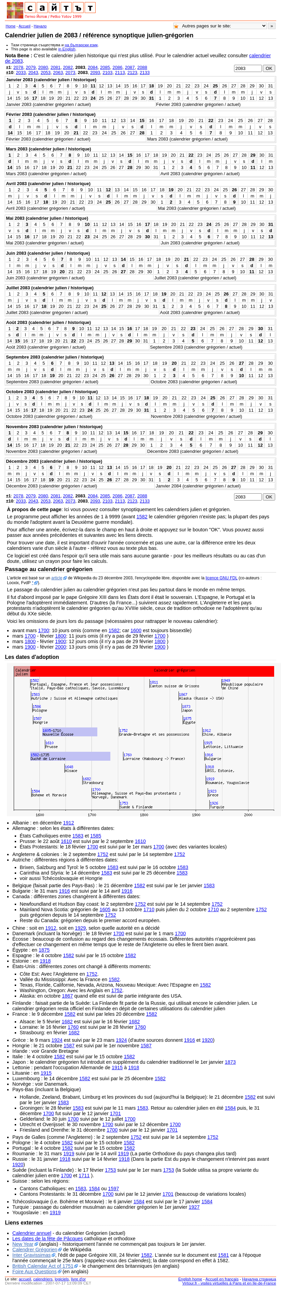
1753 (110, 1170)
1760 (73, 1027)
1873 (230, 1062)
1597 (113, 1188)
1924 (56, 1040)
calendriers (42, 1279)
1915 (117, 1067)
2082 (68, 67)
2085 (105, 67)
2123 (132, 72)
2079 (31, 67)
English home (190, 1279)
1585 (95, 836)
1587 (69, 1045)
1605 (104, 909)
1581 (223, 1255)
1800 (60, 636)
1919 (68, 1153)
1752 (102, 854)
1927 (194, 1207)
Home (10, 26)
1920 (207, 1040)
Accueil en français (222, 1279)
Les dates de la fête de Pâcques (47, 1238)
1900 (60, 641)
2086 (117, 67)
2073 (70, 72)
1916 (64, 891)
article (56, 578)
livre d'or (78, 1279)
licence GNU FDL (221, 578)
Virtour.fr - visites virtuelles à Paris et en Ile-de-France (229, 1283)
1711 (84, 1175)
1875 (44, 950)
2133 (145, 72)
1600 (136, 630)
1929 (80, 928)
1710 (148, 909)
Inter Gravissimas (31, 1255)
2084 (93, 67)
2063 (58, 72)
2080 (43, 67)
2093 (95, 72)
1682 (67, 1021)
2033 (21, 72)
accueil (25, 1279)
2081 (55, 67)
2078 (18, 67)
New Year (23, 1244)
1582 (141, 516)
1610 (66, 841)
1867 (67, 996)
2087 (130, 67)
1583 (77, 836)
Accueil (24, 26)
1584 (230, 1108)
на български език (81, 45)
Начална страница (259, 1279)
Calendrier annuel (31, 1233)
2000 (60, 647)
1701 (115, 1113)
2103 (107, 72)
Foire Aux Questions (34, 1271)
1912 (68, 822)
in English (66, 49)
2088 (142, 67)
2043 (33, 72)
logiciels (62, 1279)
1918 (45, 961)
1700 (43, 630)
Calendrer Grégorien (34, 1249)
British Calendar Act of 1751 (42, 1266)
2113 (120, 72)
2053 (46, 72)
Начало (40, 26)
